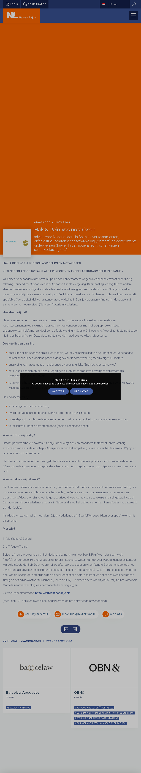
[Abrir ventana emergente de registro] (34, 4)
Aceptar (58, 391)
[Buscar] (134, 4)
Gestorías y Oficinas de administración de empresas (104, 713)
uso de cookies (100, 383)
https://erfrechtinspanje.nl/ (52, 593)
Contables (107, 708)
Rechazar (81, 391)
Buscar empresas (59, 641)
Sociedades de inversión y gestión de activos (100, 723)
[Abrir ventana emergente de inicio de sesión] (11, 4)
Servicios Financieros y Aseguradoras (96, 718)
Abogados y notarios (18, 708)
